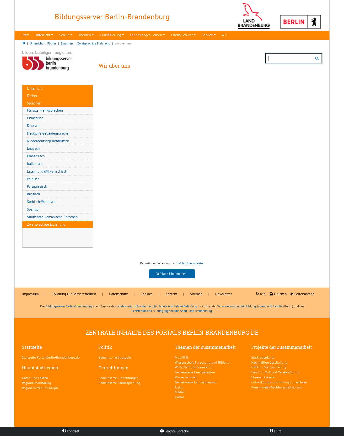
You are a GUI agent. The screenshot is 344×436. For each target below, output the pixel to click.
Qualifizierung (110, 35)
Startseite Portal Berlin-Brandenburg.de (51, 357)
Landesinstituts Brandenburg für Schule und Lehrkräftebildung (156, 306)
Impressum (30, 294)
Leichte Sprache (174, 431)
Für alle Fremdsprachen (45, 110)
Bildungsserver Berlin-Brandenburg (69, 306)
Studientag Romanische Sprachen (52, 217)
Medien (180, 392)
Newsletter (223, 294)
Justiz (179, 387)
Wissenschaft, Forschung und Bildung (202, 362)
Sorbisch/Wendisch (41, 201)
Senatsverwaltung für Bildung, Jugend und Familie (250, 306)
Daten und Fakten (35, 378)
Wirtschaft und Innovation (194, 367)
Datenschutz (118, 294)
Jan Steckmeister (193, 263)
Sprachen (34, 103)
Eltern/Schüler (182, 35)
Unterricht (42, 35)
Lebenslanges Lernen (146, 35)
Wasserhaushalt (186, 377)
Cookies (146, 294)
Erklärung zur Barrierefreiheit (74, 294)
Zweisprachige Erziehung (46, 224)
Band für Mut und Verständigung (275, 372)
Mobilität (181, 357)
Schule (64, 35)
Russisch (33, 194)
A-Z (224, 35)
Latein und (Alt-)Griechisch (47, 171)
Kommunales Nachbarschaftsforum (276, 387)
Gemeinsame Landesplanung (119, 383)
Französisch (36, 156)
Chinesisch (35, 118)
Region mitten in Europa (40, 388)
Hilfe (276, 431)
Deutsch (33, 125)
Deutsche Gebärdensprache (48, 133)
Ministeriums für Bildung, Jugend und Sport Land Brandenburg (171, 311)
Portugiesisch (37, 186)
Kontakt (171, 294)
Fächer (32, 95)
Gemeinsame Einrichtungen (118, 378)
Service (207, 35)
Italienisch (35, 163)
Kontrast (70, 431)
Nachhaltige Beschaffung (269, 362)
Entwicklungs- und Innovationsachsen (279, 382)
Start (25, 35)
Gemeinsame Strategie (114, 357)
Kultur (179, 397)
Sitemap (196, 294)
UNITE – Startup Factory (268, 367)
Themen (84, 35)
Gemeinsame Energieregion (195, 372)
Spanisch (33, 209)
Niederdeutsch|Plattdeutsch (48, 141)
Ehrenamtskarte (262, 377)
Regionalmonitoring (36, 383)
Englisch (33, 148)
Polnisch (33, 179)
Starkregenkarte (262, 357)
